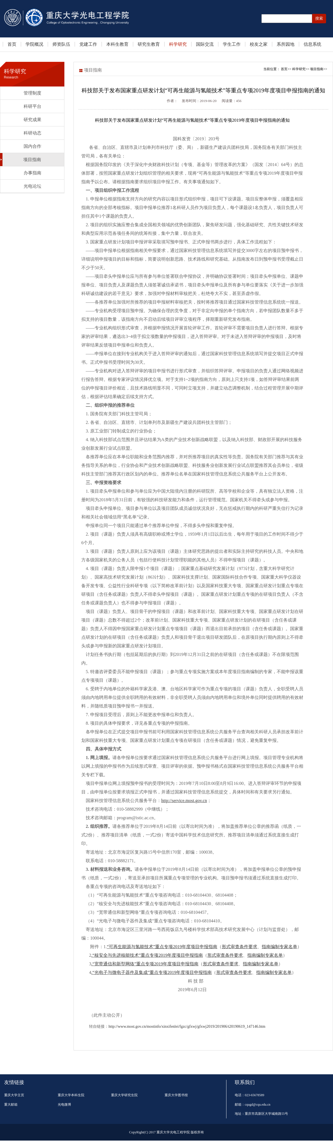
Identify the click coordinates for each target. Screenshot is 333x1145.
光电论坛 (32, 186)
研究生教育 (149, 44)
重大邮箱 (10, 1104)
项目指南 (32, 159)
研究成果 (32, 119)
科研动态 (32, 133)
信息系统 (312, 44)
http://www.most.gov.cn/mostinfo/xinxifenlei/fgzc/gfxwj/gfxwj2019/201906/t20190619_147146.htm (187, 1026)
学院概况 (34, 44)
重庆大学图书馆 (176, 1095)
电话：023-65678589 (249, 1095)
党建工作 (88, 44)
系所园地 (285, 44)
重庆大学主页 (14, 1095)
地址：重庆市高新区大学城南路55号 (261, 1114)
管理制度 (32, 93)
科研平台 (32, 106)
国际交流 (205, 44)
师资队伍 (61, 44)
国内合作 (32, 146)
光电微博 (64, 1104)
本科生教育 (117, 44)
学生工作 (232, 44)
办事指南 (32, 173)
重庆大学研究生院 (124, 1095)
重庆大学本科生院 (71, 1095)
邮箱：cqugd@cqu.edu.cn (252, 1104)
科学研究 (178, 44)
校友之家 (259, 44)
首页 (11, 44)
